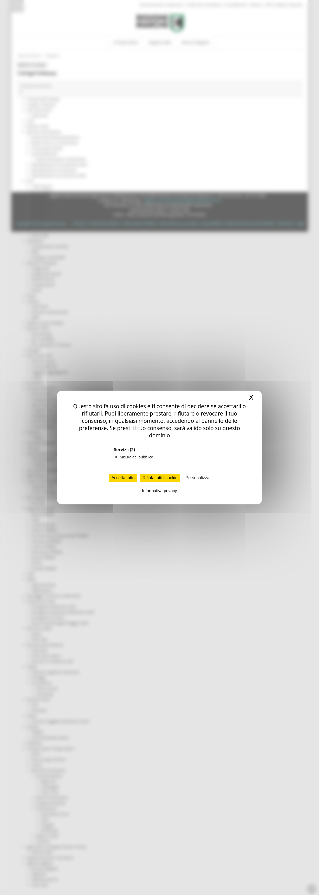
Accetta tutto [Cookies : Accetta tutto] (123, 478)
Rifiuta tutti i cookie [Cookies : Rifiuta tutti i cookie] (160, 478)
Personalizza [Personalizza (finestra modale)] (198, 478)
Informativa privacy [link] (159, 491)
